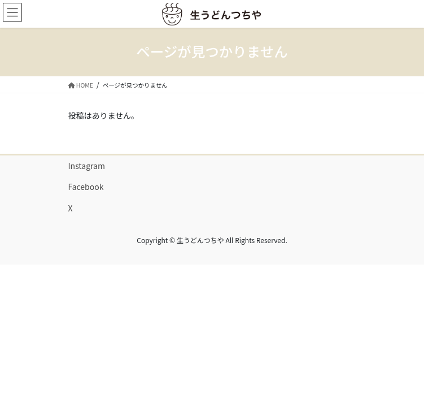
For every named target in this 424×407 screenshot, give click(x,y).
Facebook (86, 186)
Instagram (86, 165)
